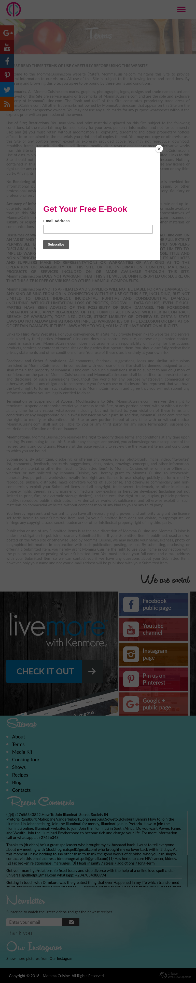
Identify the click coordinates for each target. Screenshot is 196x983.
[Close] (159, 149)
